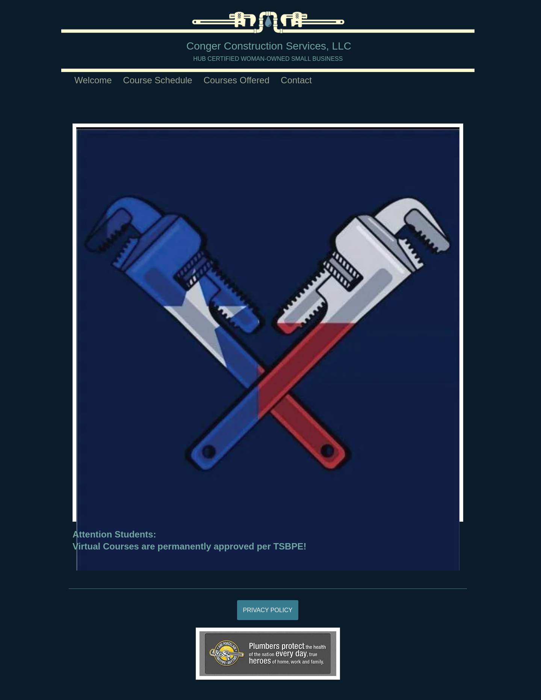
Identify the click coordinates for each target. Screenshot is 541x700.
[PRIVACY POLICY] (267, 610)
